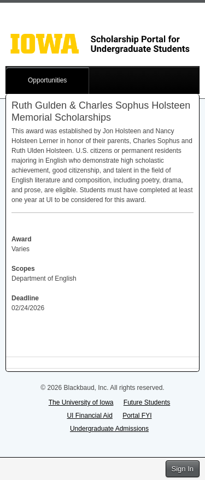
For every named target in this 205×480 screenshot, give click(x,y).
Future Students (147, 402)
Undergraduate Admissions (109, 428)
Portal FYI (136, 415)
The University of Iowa (81, 402)
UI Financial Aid (89, 415)
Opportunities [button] (47, 80)
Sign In (183, 469)
